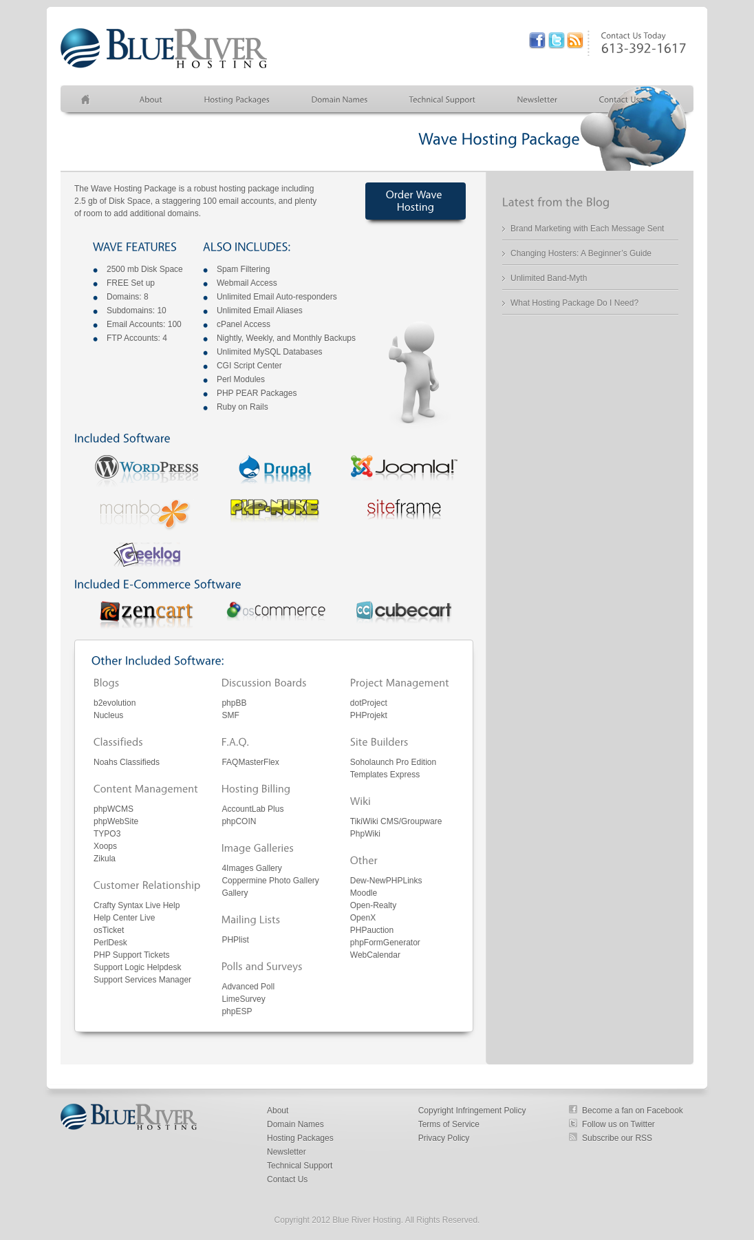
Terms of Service (449, 1124)
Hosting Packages (300, 1138)
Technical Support (299, 1165)
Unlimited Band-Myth (548, 278)
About (277, 1110)
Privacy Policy (444, 1138)
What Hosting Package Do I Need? (574, 303)
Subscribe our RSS (617, 1138)
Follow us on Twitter (618, 1124)
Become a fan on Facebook (632, 1110)
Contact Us (287, 1179)
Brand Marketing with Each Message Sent (587, 228)
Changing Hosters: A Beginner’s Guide (580, 253)
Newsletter (286, 1152)
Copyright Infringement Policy (472, 1110)
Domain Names (295, 1124)
